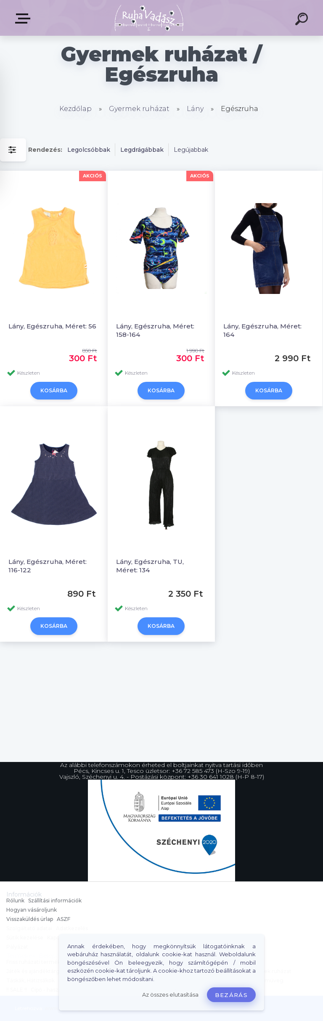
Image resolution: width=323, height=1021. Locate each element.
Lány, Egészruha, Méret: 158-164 (155, 330)
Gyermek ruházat (139, 109)
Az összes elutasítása (170, 995)
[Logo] (149, 18)
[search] (302, 20)
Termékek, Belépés (24, 18)
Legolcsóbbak (88, 149)
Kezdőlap (75, 109)
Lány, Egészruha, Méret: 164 (262, 330)
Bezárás (231, 995)
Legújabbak (191, 149)
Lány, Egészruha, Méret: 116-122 (47, 566)
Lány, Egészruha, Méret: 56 (52, 326)
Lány (195, 109)
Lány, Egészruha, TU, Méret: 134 (150, 566)
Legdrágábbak (142, 149)
